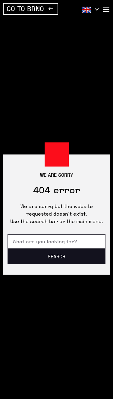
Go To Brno (25, 8)
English (89, 9)
